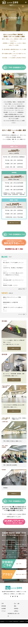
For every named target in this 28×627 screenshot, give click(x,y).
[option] (14, 17)
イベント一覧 (21, 314)
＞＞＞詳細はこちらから (14, 348)
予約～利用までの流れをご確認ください (12, 441)
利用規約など (14, 493)
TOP (2, 603)
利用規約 (5, 487)
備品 (15, 606)
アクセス (3, 611)
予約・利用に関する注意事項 (10, 465)
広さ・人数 (16, 603)
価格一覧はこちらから (14, 222)
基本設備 (3, 606)
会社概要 (3, 608)
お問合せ (16, 611)
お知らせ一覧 (21, 289)
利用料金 (16, 608)
